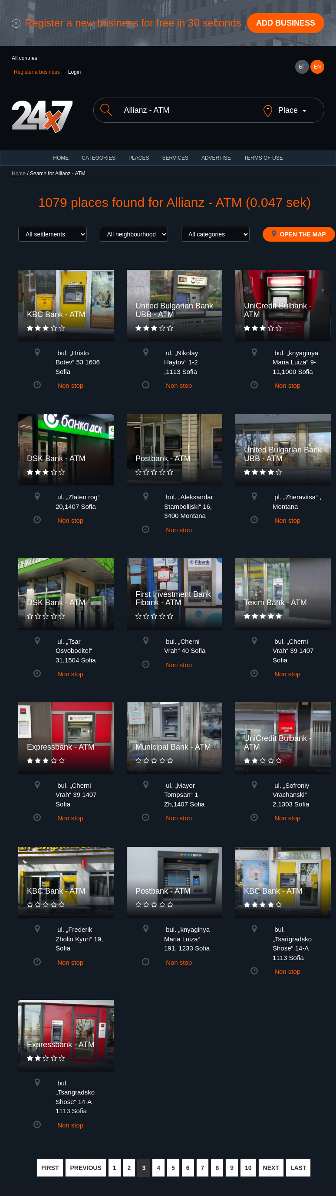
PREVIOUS (85, 1167)
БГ (302, 67)
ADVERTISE (216, 158)
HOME (61, 158)
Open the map (299, 234)
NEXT (271, 1167)
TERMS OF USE (263, 158)
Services (175, 158)
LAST (298, 1167)
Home (19, 173)
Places (138, 158)
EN (317, 67)
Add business (285, 23)
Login (74, 72)
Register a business (36, 72)
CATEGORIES (98, 158)
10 (248, 1167)
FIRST (50, 1167)
